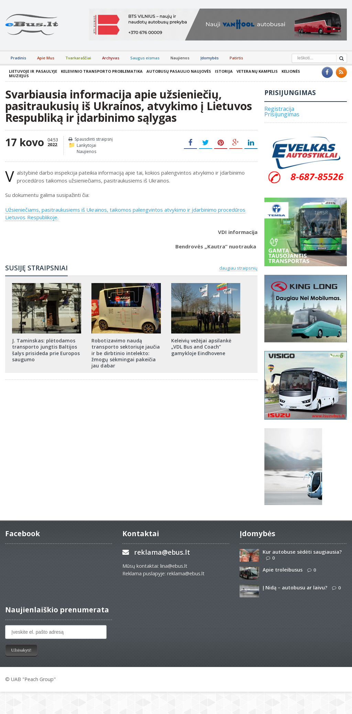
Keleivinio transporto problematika (101, 71)
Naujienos (179, 57)
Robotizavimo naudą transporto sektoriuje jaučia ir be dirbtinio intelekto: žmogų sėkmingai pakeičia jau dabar (125, 353)
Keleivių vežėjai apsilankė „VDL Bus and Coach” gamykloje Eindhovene (201, 346)
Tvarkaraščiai (78, 57)
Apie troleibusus (282, 569)
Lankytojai (86, 145)
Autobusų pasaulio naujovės (178, 71)
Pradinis (18, 57)
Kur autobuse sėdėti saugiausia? (302, 552)
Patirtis (236, 57)
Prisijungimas (281, 114)
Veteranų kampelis (256, 71)
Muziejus (19, 76)
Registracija (279, 109)
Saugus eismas (145, 57)
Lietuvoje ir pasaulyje (33, 71)
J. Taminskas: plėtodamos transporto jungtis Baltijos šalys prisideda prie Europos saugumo (45, 350)
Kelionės (290, 71)
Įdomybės (209, 57)
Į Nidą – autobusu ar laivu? (295, 587)
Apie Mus (45, 57)
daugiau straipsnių (238, 268)
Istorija (223, 71)
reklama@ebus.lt (162, 552)
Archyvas (110, 57)
